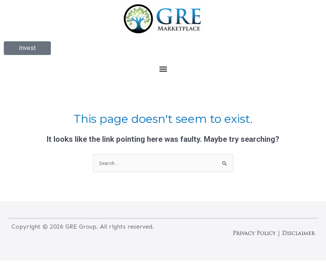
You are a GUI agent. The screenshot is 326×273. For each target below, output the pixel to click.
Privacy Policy (254, 234)
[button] (163, 69)
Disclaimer (298, 234)
